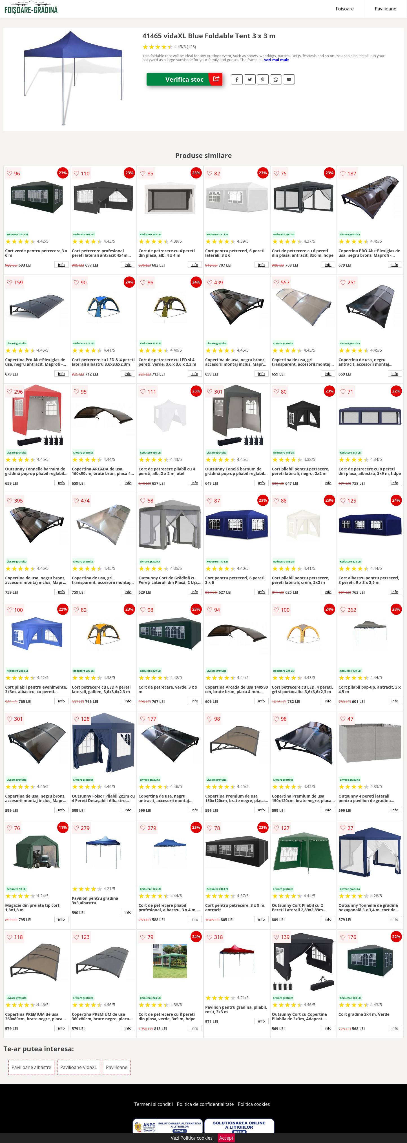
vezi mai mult (276, 59)
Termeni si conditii (153, 1104)
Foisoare (345, 9)
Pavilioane (385, 9)
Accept (226, 1138)
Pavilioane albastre (31, 1067)
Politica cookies (254, 1104)
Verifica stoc (193, 79)
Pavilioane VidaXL (78, 1067)
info (61, 264)
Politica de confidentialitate (205, 1104)
